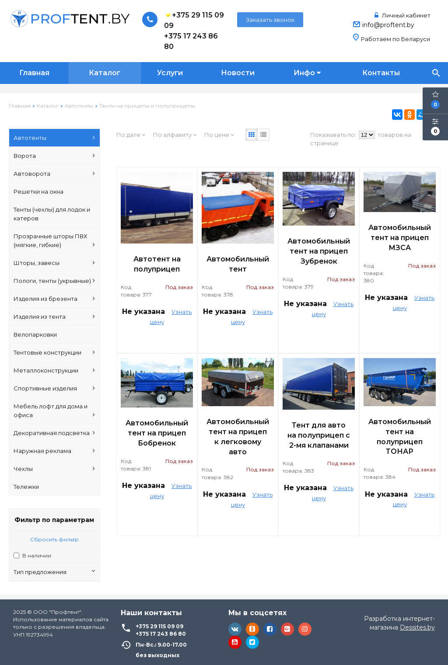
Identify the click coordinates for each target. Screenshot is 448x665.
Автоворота (54, 173)
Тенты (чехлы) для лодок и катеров (52, 214)
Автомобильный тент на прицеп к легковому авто (237, 437)
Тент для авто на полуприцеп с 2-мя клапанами (318, 435)
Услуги (170, 73)
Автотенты (54, 137)
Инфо (307, 73)
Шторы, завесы (54, 262)
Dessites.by (417, 627)
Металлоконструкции (54, 370)
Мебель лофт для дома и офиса (54, 411)
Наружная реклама (54, 450)
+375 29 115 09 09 (194, 20)
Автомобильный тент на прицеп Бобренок (157, 433)
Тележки (26, 486)
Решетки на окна (38, 191)
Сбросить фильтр (54, 539)
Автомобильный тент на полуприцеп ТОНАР (399, 437)
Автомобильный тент (237, 264)
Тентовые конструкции (54, 352)
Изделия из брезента (54, 298)
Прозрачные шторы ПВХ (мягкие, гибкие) (54, 241)
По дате (130, 134)
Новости (238, 73)
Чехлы (54, 468)
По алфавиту (174, 134)
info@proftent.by (388, 25)
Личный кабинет (402, 15)
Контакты (381, 73)
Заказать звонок (270, 19)
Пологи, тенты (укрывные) (54, 280)
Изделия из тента (54, 316)
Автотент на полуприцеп (157, 264)
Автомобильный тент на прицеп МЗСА (399, 237)
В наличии (36, 555)
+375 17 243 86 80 (191, 41)
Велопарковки (35, 334)
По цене (219, 134)
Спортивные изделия (54, 388)
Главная (34, 73)
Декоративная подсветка (54, 432)
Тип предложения (54, 571)
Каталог (104, 73)
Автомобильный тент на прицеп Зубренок (318, 251)
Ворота (54, 155)
